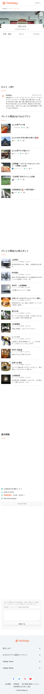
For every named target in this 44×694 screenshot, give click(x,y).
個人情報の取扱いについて (30, 684)
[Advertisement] (22, 61)
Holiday (10, 3)
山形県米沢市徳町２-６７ (13, 489)
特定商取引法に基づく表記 (22, 686)
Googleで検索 (22, 504)
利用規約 (16, 684)
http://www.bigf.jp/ (10, 498)
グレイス (22, 26)
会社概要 (8, 684)
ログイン (38, 3)
